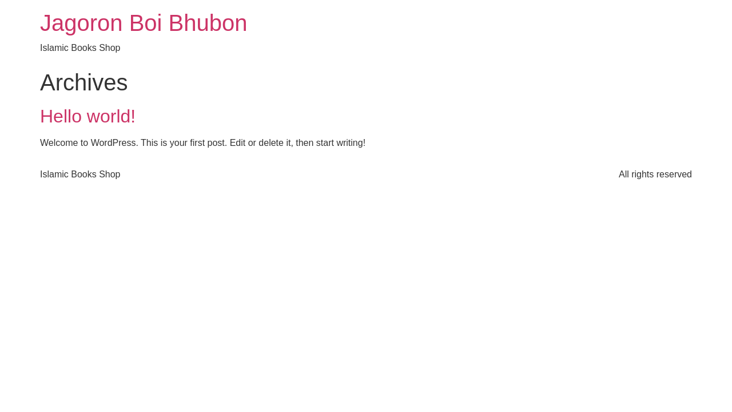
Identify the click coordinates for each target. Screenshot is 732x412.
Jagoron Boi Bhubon (144, 22)
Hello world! (88, 116)
